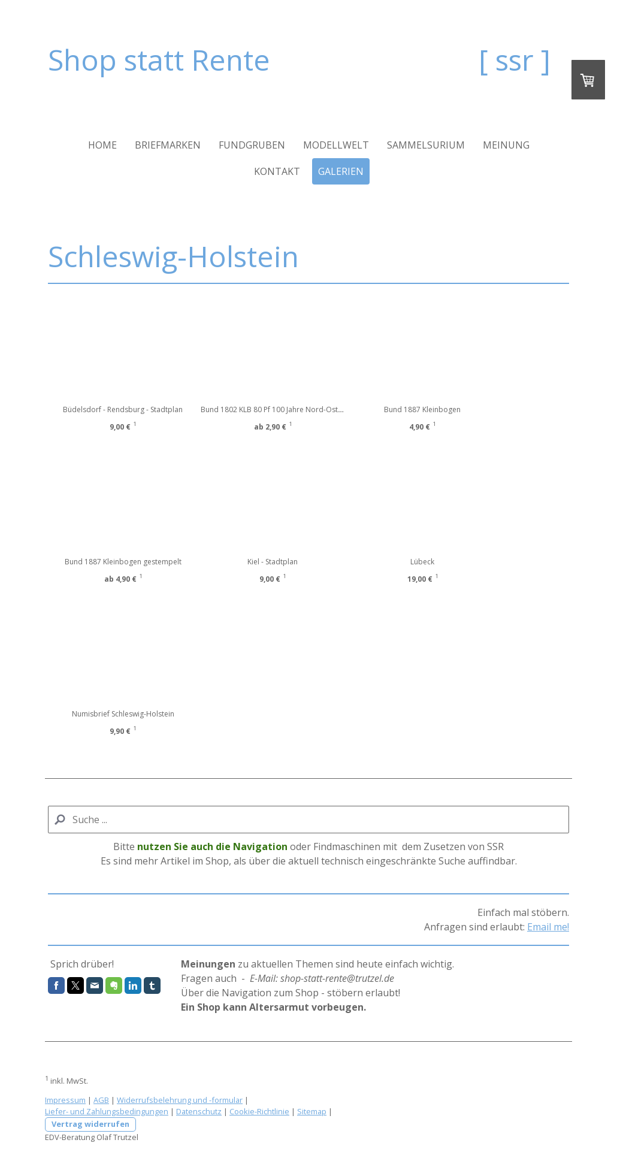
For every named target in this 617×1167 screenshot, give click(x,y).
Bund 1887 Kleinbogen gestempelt (123, 562)
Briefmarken (168, 145)
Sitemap (311, 1111)
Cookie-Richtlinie (259, 1111)
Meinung (506, 145)
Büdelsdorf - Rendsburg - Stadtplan (123, 409)
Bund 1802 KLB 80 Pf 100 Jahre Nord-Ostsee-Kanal (301, 409)
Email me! (548, 926)
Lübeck (452, 562)
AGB (101, 1100)
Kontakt (277, 171)
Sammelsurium (426, 145)
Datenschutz (199, 1111)
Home (102, 145)
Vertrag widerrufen (90, 1123)
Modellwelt (336, 145)
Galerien (341, 171)
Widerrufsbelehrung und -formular (180, 1100)
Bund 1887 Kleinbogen (452, 409)
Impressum (65, 1100)
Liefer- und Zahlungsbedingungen (106, 1111)
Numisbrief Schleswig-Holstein (123, 714)
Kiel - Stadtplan (287, 562)
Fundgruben (252, 145)
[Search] (308, 819)
